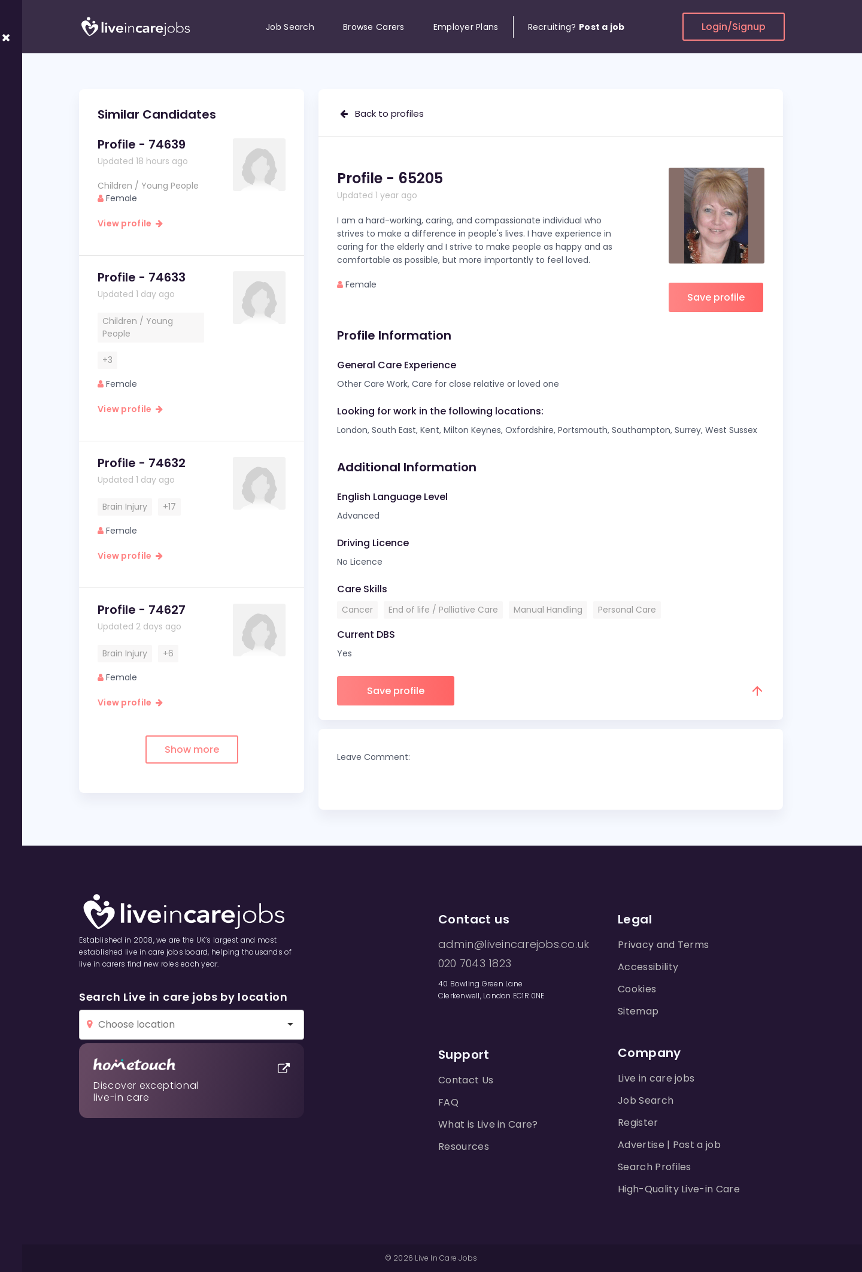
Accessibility (648, 967)
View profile (130, 223)
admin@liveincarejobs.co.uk (513, 944)
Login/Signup (734, 27)
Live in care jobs (656, 1078)
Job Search (290, 27)
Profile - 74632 (142, 463)
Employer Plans (466, 27)
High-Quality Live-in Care (679, 1189)
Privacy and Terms (663, 945)
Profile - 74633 (142, 277)
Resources (463, 1146)
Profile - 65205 (390, 178)
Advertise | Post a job (669, 1145)
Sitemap (638, 1011)
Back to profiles (382, 113)
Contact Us (465, 1080)
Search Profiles (654, 1167)
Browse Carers (374, 27)
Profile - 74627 (142, 609)
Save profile (716, 297)
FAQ (448, 1102)
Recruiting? (576, 27)
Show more (192, 749)
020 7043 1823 (474, 964)
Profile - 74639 (142, 144)
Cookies (637, 989)
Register (638, 1122)
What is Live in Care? (488, 1124)
